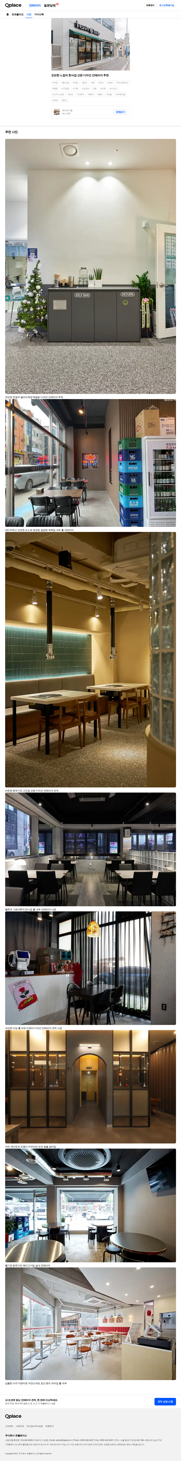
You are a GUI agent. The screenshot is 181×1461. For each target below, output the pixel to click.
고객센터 (9, 1426)
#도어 (101, 82)
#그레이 (80, 94)
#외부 (110, 82)
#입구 (84, 82)
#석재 (55, 100)
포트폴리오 (17, 14)
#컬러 (100, 94)
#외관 (75, 82)
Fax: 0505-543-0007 (104, 1440)
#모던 (70, 94)
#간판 (103, 88)
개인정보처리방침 (34, 1426)
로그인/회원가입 (166, 5)
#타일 (109, 94)
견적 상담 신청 (165, 1401)
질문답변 (50, 5)
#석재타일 (120, 94)
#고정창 (65, 88)
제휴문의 (150, 5)
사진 (29, 14)
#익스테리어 (122, 82)
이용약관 (20, 1426)
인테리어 (35, 5)
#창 (94, 88)
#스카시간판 (58, 94)
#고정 (75, 88)
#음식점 (65, 82)
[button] (172, 142)
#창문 (55, 88)
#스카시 (113, 88)
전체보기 (120, 112)
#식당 (55, 82)
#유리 (64, 100)
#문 (92, 82)
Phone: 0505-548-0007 (83, 1440)
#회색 (91, 94)
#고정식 (85, 88)
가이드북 (39, 14)
